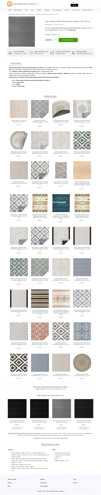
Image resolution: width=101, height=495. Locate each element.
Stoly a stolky (76, 10)
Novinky (10, 482)
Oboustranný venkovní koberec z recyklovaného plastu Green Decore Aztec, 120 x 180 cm (40, 216)
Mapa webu (43, 482)
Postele (39, 10)
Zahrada (17, 14)
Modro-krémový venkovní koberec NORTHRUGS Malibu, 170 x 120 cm (19, 216)
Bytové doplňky (57, 10)
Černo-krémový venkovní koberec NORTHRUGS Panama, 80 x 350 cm (19, 312)
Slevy (9, 486)
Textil (32, 10)
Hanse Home (54, 30)
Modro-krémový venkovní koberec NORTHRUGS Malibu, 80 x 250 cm (82, 312)
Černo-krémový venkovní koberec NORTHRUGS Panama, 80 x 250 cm (82, 249)
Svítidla (66, 10)
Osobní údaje (44, 486)
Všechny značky (12, 479)
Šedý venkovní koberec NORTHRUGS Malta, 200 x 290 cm (40, 122)
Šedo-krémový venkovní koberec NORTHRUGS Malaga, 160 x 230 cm (19, 249)
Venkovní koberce (30, 14)
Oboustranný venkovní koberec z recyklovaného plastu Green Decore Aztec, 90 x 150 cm (82, 216)
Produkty (13, 14)
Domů (9, 10)
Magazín (42, 479)
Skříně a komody (87, 10)
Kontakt (75, 482)
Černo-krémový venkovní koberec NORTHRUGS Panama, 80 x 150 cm (61, 249)
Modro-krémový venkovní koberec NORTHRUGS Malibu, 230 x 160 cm (40, 249)
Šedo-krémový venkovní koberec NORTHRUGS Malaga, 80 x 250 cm (19, 344)
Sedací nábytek (17, 10)
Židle (26, 10)
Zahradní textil (23, 14)
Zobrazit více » (72, 30)
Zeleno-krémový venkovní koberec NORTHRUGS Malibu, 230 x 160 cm (40, 183)
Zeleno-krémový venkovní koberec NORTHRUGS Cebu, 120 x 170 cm (82, 122)
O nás (74, 479)
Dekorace (47, 10)
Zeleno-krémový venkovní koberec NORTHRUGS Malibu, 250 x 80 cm (19, 280)
